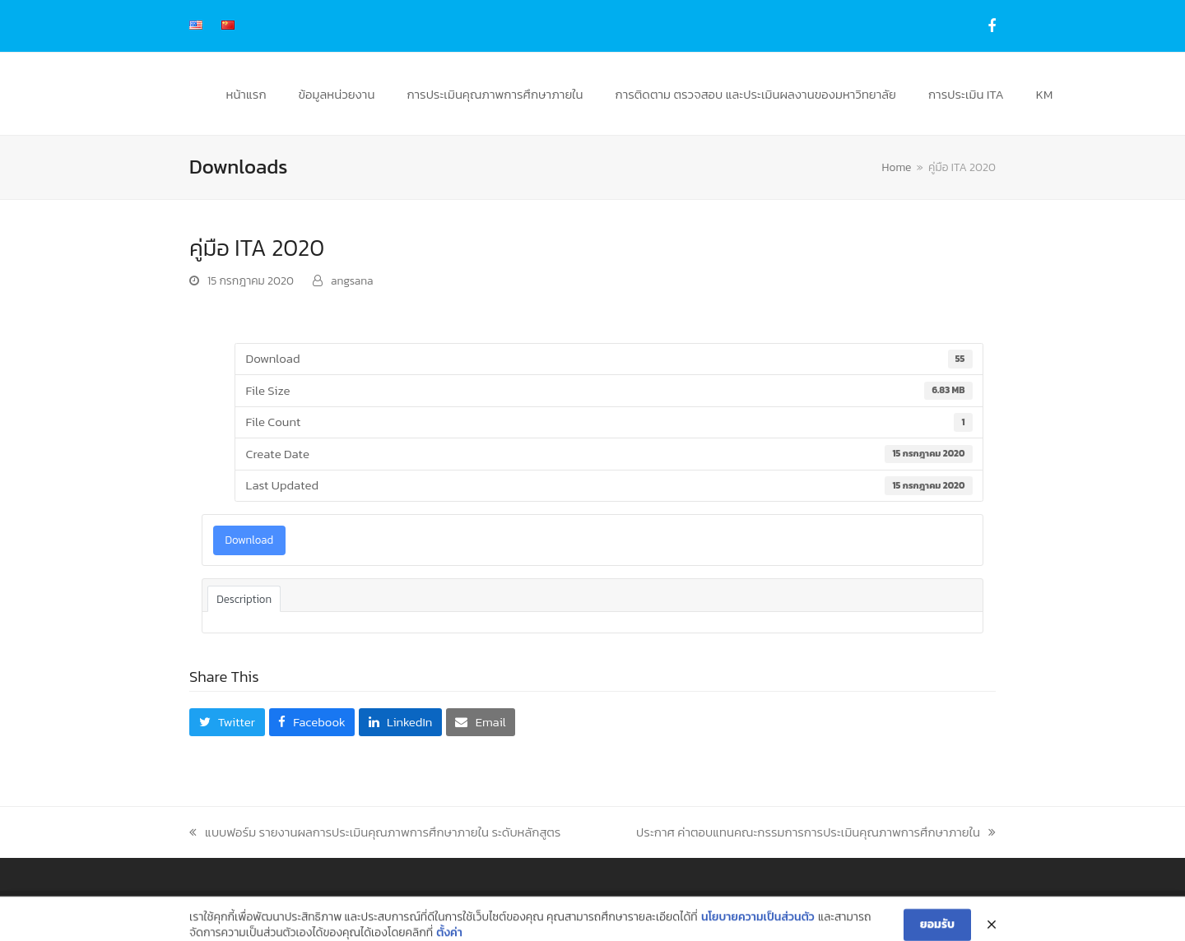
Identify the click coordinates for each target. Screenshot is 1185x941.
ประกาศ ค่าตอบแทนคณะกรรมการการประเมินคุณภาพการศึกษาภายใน (816, 832)
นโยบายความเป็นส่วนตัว (758, 930)
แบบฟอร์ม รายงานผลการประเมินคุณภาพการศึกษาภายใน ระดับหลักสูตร (374, 832)
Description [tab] (244, 599)
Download (249, 539)
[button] (227, 722)
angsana (352, 280)
